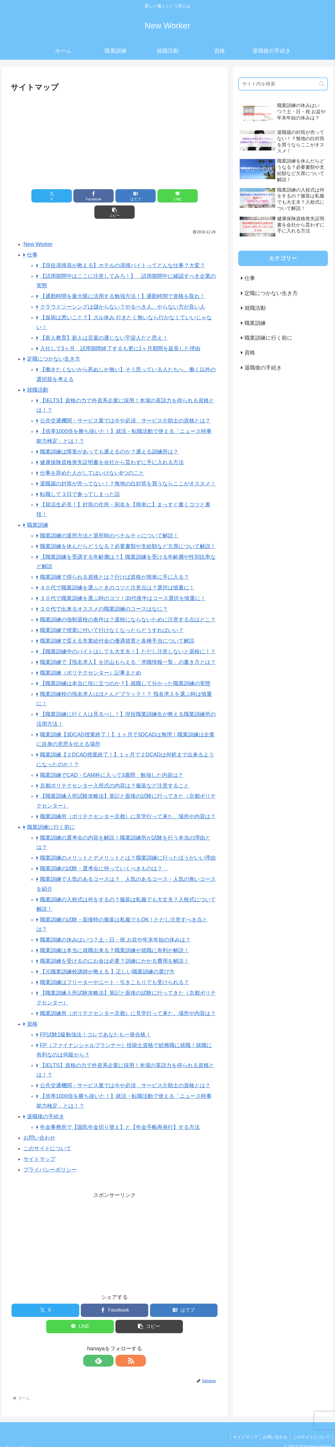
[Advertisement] (115, 138)
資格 (32, 1008)
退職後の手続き (45, 1100)
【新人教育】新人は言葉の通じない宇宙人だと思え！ (104, 322)
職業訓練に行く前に (51, 811)
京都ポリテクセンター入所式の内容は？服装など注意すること (114, 769)
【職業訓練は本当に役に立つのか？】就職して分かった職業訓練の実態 (125, 667)
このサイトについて (47, 1132)
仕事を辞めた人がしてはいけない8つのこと (92, 457)
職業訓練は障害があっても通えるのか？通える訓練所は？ (109, 435)
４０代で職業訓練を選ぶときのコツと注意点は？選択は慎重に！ (117, 571)
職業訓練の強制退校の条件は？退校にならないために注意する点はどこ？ (128, 603)
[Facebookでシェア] (79, 195)
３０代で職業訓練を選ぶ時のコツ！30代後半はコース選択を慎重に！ (123, 582)
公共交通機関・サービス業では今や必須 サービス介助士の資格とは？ (125, 404)
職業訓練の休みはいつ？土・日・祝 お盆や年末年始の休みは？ (115, 923)
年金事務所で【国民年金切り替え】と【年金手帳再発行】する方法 (120, 1111)
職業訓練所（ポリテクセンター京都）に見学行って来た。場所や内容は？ (128, 800)
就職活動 (37, 374)
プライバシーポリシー (50, 1153)
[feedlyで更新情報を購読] (108, 1344)
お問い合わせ (39, 1121)
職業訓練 (37, 509)
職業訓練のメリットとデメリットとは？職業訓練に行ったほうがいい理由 (128, 842)
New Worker (38, 228)
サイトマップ (39, 1143)
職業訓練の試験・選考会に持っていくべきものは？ (104, 852)
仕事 (32, 239)
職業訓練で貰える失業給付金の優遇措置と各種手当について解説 (117, 625)
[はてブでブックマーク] (114, 195)
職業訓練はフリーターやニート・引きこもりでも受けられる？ (114, 966)
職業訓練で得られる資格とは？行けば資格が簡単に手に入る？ (114, 561)
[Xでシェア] (44, 195)
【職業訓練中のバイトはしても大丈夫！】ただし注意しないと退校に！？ (128, 635)
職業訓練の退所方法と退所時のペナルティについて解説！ (109, 519)
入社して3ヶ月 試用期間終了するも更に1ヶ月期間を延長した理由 (120, 332)
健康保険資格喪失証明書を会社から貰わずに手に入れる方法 (112, 446)
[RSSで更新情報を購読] (121, 1344)
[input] (283, 83)
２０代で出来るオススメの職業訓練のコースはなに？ (104, 593)
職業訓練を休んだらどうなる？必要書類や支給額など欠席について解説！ (128, 530)
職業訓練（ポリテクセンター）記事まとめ (90, 657)
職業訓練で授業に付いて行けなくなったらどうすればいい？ (112, 614)
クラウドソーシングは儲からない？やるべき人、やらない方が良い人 (122, 291)
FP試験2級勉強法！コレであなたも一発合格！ (95, 1018)
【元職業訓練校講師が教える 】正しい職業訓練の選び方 (107, 955)
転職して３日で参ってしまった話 (80, 478)
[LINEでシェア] (149, 195)
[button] (184, 195)
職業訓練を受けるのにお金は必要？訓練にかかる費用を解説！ (114, 945)
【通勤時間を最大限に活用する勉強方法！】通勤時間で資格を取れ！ (122, 280)
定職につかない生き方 (53, 343)
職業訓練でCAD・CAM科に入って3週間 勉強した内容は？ (111, 759)
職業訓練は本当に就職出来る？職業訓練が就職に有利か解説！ (114, 934)
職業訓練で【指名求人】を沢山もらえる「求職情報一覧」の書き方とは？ (128, 646)
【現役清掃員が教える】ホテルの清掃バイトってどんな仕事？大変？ (122, 249)
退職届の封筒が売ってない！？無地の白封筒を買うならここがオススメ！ (128, 467)
